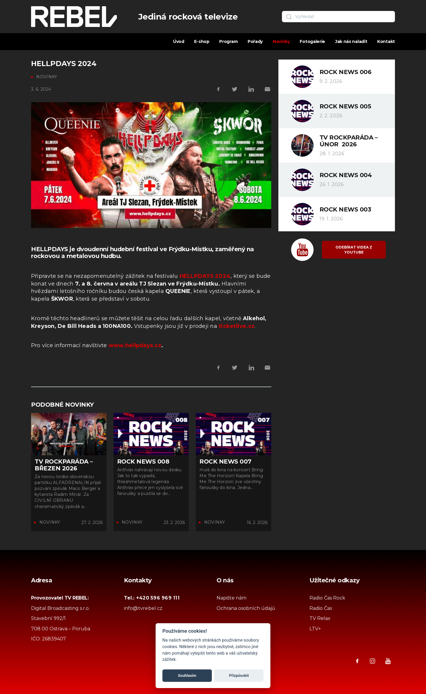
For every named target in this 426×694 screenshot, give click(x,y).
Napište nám (231, 598)
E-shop (201, 41)
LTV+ (315, 629)
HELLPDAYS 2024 (205, 276)
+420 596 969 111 (158, 598)
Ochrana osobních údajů (246, 608)
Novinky (281, 41)
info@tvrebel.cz (143, 608)
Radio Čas (320, 608)
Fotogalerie (312, 41)
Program (228, 41)
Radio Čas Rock (327, 598)
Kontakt (386, 41)
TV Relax (319, 618)
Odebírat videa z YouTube (353, 249)
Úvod (178, 41)
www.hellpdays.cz (135, 345)
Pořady (255, 41)
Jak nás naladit (351, 41)
